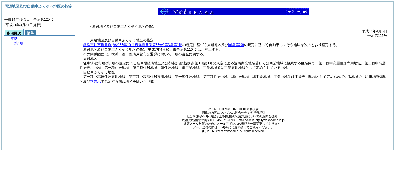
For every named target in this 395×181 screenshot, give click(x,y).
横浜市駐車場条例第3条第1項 (132, 45)
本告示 (95, 81)
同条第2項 (236, 45)
